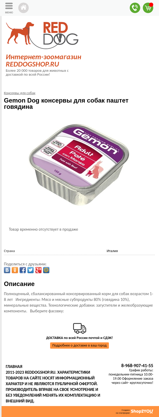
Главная (14, 366)
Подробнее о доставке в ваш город (79, 345)
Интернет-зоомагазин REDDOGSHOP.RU (43, 60)
